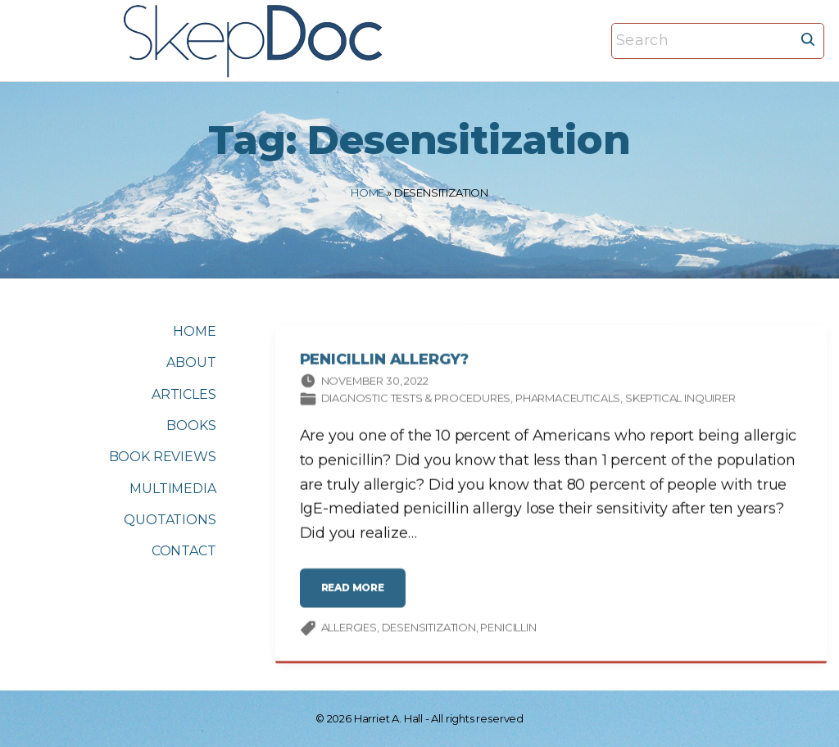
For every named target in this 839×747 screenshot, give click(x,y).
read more (356, 595)
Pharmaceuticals (567, 400)
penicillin (508, 629)
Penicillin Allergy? (384, 362)
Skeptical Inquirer (680, 400)
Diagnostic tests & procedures (416, 400)
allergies (349, 629)
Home (367, 192)
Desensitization (429, 629)
